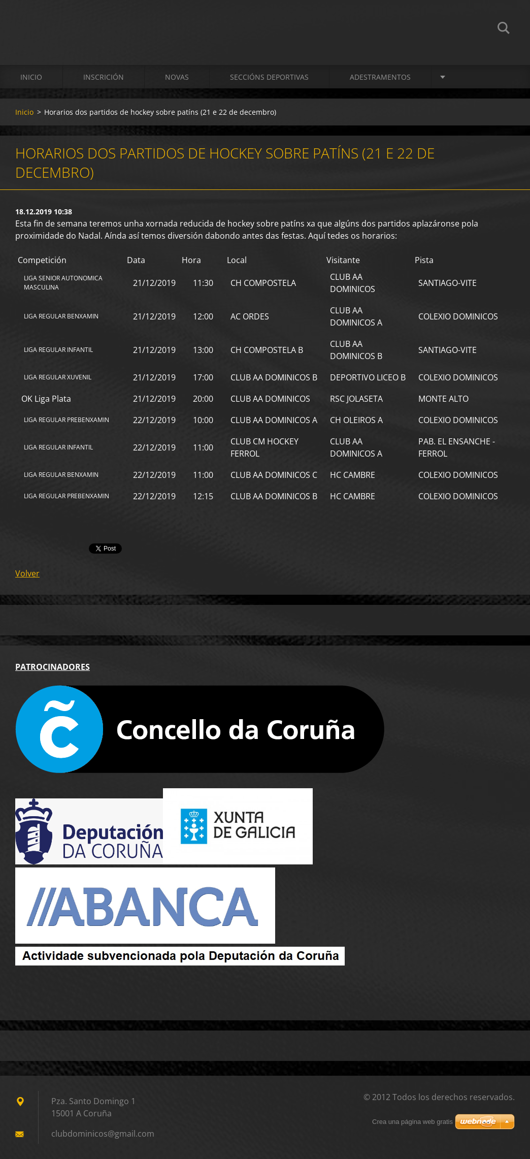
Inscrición (103, 77)
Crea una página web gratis (412, 1121)
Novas (177, 77)
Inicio (31, 77)
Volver (27, 573)
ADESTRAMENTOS (380, 77)
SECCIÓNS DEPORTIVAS (269, 77)
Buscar (504, 29)
